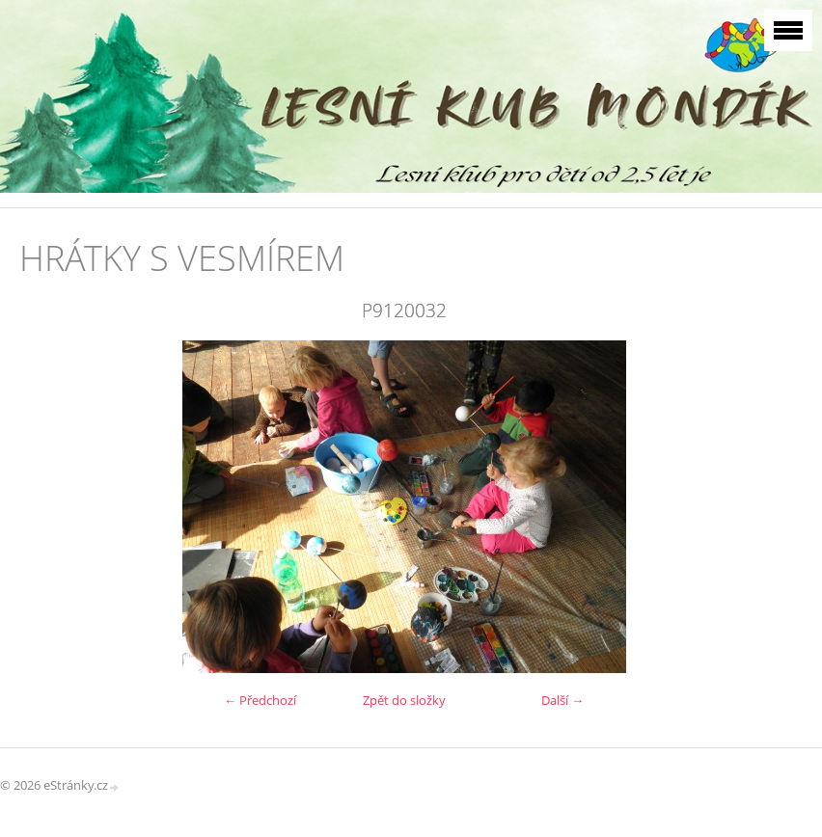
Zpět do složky (404, 700)
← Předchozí (260, 700)
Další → (562, 700)
